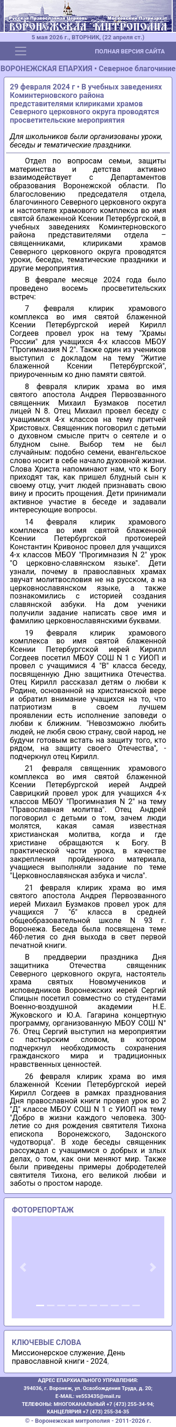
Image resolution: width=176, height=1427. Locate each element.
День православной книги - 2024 (68, 1357)
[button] (23, 1267)
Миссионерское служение (58, 1352)
